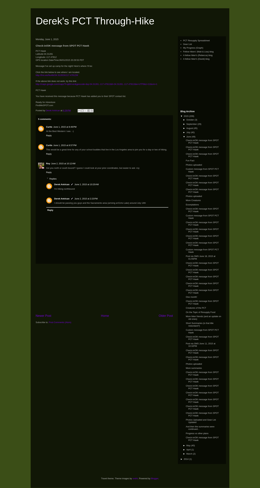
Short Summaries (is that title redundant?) (199, 324)
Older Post (166, 315)
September (191, 124)
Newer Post (43, 315)
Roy (48, 163)
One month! (191, 297)
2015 (186, 116)
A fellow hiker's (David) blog (196, 59)
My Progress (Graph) (193, 48)
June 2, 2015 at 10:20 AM (86, 184)
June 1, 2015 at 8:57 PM (65, 145)
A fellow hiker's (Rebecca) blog (197, 55)
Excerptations (192, 204)
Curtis (49, 127)
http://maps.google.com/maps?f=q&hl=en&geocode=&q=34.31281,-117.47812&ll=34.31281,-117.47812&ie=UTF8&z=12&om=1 (96, 84)
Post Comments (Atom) (60, 322)
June (189, 136)
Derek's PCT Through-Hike (95, 21)
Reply (49, 135)
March (189, 454)
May (188, 445)
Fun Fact (190, 160)
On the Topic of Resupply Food (200, 312)
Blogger (154, 478)
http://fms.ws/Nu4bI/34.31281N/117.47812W (57, 75)
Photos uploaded (194, 165)
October (190, 120)
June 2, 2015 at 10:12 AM (63, 163)
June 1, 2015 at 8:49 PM (65, 127)
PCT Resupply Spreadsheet (196, 40)
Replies (53, 178)
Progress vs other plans (197, 433)
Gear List (187, 44)
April (188, 449)
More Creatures (193, 200)
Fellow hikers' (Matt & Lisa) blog (198, 51)
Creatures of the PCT (196, 308)
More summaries (194, 368)
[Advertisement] (104, 288)
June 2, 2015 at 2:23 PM (86, 198)
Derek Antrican (61, 184)
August (190, 128)
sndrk (135, 478)
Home (105, 315)
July (188, 132)
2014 (186, 459)
